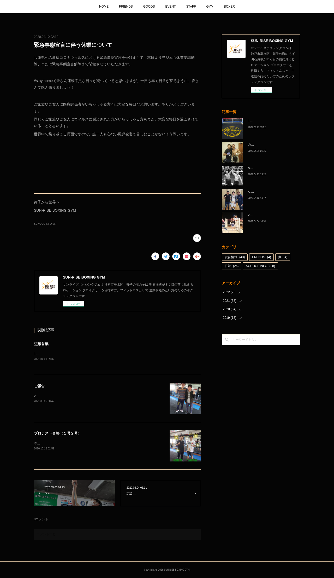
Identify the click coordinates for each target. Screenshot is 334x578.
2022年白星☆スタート (264, 215)
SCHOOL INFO (260, 266)
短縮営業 (41, 344)
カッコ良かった (259, 144)
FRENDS (261, 257)
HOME (104, 6)
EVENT (170, 6)
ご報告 (39, 386)
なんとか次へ (257, 191)
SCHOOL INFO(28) (45, 223)
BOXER (229, 6)
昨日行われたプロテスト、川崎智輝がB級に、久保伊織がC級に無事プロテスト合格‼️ (93, 444)
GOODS (149, 6)
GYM (209, 6)
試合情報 (235, 257)
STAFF (191, 6)
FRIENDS (126, 6)
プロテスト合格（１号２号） (57, 434)
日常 (231, 266)
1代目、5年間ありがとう (265, 121)
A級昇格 (253, 168)
